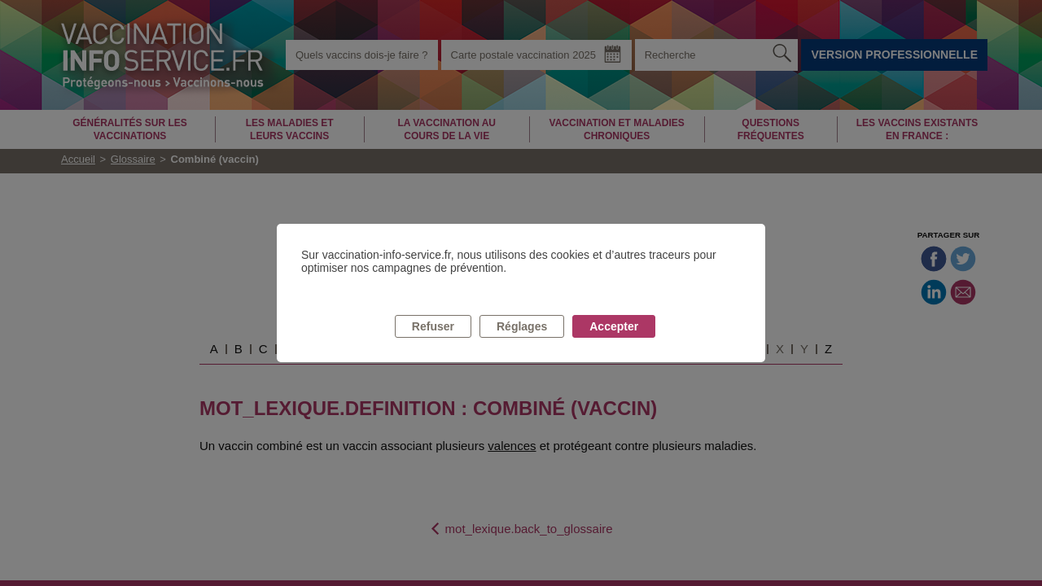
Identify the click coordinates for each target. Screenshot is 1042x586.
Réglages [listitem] (522, 326)
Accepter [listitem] (613, 326)
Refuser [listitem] (433, 326)
